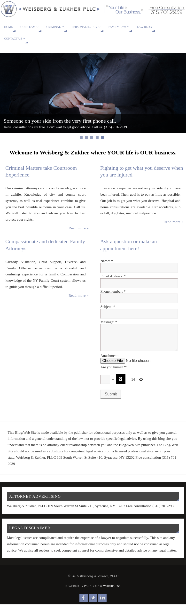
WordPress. (112, 591)
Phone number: (112, 291)
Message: (108, 322)
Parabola (92, 591)
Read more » (79, 228)
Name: (106, 261)
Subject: (107, 306)
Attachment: (109, 360)
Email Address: (113, 276)
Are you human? (113, 372)
